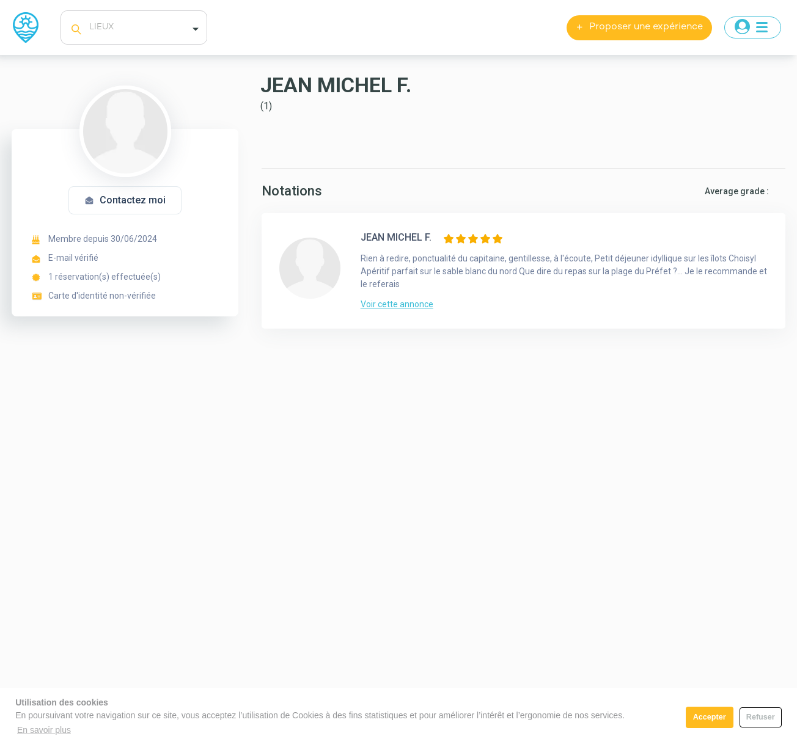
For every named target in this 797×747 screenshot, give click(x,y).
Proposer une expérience (639, 28)
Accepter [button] (709, 717)
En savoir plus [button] (44, 730)
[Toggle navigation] (752, 27)
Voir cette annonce (397, 304)
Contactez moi (124, 200)
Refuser (760, 717)
